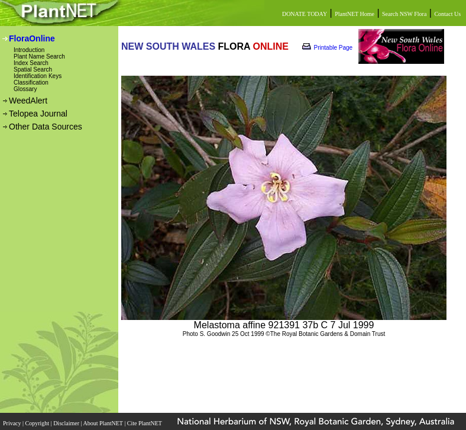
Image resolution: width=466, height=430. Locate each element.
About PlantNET (103, 423)
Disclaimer (66, 423)
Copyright (38, 423)
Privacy (12, 423)
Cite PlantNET (145, 423)
